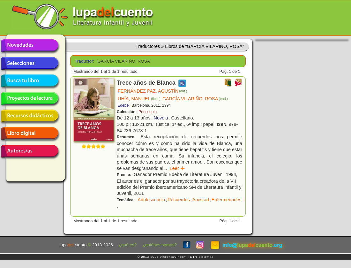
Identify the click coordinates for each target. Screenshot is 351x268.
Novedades (29, 45)
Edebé (123, 105)
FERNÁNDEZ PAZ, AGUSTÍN (152, 91)
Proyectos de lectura (29, 98)
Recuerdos (179, 199)
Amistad (200, 199)
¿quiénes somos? (160, 244)
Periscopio (147, 112)
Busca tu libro (29, 80)
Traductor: (84, 61)
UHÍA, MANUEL (139, 98)
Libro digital (29, 133)
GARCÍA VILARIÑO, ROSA (195, 98)
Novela (161, 117)
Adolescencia (151, 199)
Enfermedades (227, 199)
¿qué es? (128, 244)
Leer (177, 168)
